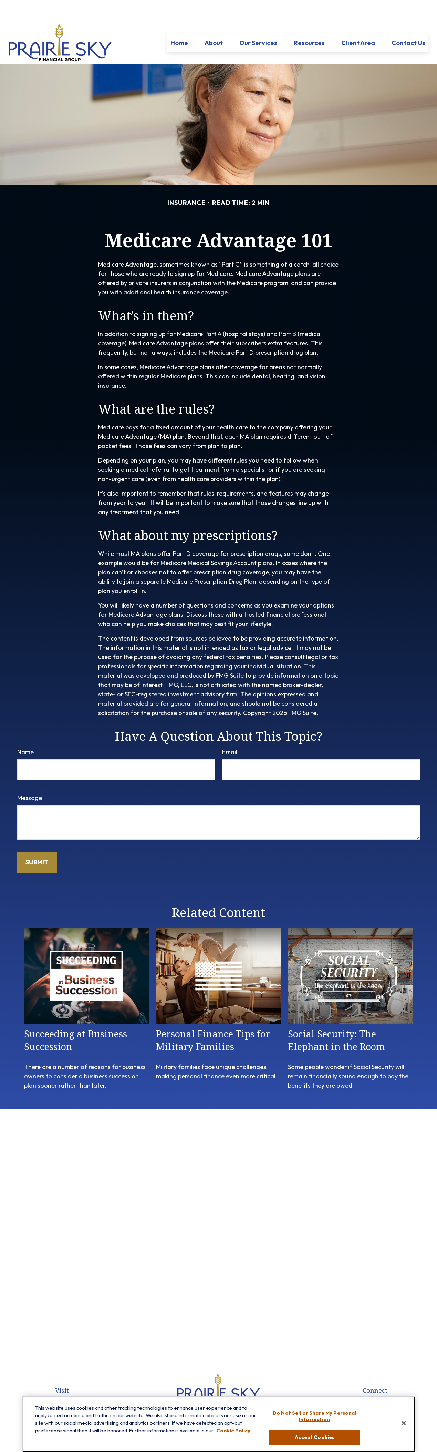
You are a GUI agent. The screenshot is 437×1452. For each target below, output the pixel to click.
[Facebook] (200, 1395)
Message (29, 777)
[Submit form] (37, 841)
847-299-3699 (382, 1391)
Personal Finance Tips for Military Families (213, 1019)
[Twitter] (212, 1395)
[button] (179, 21)
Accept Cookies (314, 1440)
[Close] (403, 1426)
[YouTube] (235, 1395)
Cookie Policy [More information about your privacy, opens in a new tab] (233, 1433)
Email (229, 731)
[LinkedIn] (223, 1395)
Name (25, 731)
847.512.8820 (382, 1381)
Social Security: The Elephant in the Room (336, 1019)
